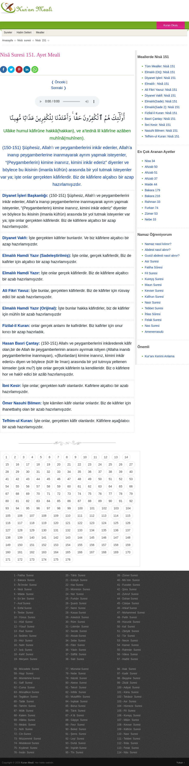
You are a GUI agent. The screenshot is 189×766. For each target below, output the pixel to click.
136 (115, 530)
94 (17, 508)
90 (110, 501)
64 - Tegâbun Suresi (26, 696)
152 (43, 545)
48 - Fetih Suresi (127, 617)
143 (68, 537)
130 (43, 530)
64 (110, 486)
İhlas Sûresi (152, 314)
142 (55, 537)
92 (131, 501)
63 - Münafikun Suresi (26, 692)
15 (7, 464)
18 (38, 464)
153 (55, 545)
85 (59, 501)
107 (31, 515)
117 (19, 523)
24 (100, 464)
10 (85, 457)
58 (48, 486)
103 (116, 508)
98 (59, 508)
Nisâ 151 (40, 40)
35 (79, 471)
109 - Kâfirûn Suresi (128, 729)
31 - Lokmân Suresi (77, 626)
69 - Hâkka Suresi (24, 719)
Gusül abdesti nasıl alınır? (162, 255)
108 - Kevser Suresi (128, 724)
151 (31, 545)
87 (79, 501)
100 (80, 508)
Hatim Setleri (24, 32)
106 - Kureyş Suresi (128, 715)
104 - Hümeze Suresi (129, 705)
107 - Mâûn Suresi (128, 719)
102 (104, 508)
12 (105, 457)
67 (7, 493)
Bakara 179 (152, 190)
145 (91, 537)
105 (8, 515)
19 (48, 464)
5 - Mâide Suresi (24, 594)
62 (89, 486)
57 (38, 486)
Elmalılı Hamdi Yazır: (21, 273)
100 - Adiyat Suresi (128, 687)
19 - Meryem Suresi (25, 659)
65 (120, 486)
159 (127, 545)
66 (131, 486)
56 (28, 486)
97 (48, 508)
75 (89, 493)
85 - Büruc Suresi (75, 705)
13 (116, 457)
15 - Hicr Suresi (23, 640)
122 (79, 523)
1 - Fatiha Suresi (24, 575)
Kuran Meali (27, 762)
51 (110, 479)
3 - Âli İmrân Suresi (25, 584)
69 (28, 493)
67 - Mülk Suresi (23, 710)
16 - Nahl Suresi (23, 645)
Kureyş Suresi (154, 279)
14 (126, 457)
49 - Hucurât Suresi (128, 621)
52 (120, 479)
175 (55, 559)
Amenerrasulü (154, 331)
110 (68, 515)
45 (48, 479)
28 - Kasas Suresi (76, 612)
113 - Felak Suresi (128, 747)
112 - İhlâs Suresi (127, 743)
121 (68, 523)
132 (68, 530)
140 (31, 537)
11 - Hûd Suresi (23, 621)
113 (103, 515)
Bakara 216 (152, 196)
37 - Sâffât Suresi (76, 654)
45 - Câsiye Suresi (128, 603)
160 (8, 552)
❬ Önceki (58, 82)
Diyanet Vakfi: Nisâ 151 (160, 95)
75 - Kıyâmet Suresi (25, 747)
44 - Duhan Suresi (127, 598)
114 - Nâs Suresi (127, 752)
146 (103, 537)
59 (59, 486)
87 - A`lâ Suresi (75, 715)
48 (79, 479)
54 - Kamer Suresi (128, 645)
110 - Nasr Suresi (127, 733)
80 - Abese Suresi (76, 682)
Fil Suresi (151, 273)
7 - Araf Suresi (22, 603)
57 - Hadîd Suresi (127, 659)
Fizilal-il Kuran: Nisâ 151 (161, 113)
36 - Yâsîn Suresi (76, 649)
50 (100, 479)
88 (89, 501)
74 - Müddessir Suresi (26, 743)
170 (127, 552)
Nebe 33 (150, 219)
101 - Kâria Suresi (127, 692)
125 (115, 523)
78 (120, 493)
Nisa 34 (150, 161)
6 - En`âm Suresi (24, 598)
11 (95, 457)
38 (110, 471)
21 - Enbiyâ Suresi (76, 580)
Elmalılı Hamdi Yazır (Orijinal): (29, 308)
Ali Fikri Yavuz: (16, 290)
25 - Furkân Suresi (76, 598)
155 (79, 545)
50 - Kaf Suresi (126, 626)
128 (19, 530)
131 (55, 530)
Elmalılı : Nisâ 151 (157, 83)
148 (127, 537)
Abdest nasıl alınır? (158, 249)
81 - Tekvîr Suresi (76, 687)
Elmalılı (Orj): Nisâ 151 (160, 72)
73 (69, 493)
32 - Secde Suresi (76, 631)
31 (38, 471)
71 (48, 493)
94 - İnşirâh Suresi (76, 747)
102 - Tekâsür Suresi (129, 696)
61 (79, 486)
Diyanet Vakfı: (15, 238)
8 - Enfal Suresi (23, 608)
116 (8, 523)
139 (19, 537)
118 (31, 523)
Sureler (8, 32)
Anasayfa (7, 40)
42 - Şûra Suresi (126, 589)
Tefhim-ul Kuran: (17, 421)
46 (59, 479)
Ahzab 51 (151, 172)
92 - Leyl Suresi (75, 738)
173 (31, 559)
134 (91, 530)
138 (8, 537)
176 (68, 559)
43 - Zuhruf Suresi (127, 594)
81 (17, 501)
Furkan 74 (151, 208)
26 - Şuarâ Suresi (76, 603)
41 (7, 479)
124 (103, 523)
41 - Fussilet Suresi (128, 584)
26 (120, 464)
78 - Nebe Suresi (75, 673)
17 (28, 464)
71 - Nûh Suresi (23, 729)
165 (68, 552)
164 (55, 552)
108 (43, 515)
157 (103, 545)
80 (7, 501)
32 (48, 471)
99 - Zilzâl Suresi (127, 682)
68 (17, 493)
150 (19, 545)
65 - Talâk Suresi (24, 701)
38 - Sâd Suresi (75, 659)
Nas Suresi (152, 325)
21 (69, 464)
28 (7, 471)
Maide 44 (151, 184)
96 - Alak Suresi (126, 668)
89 (100, 501)
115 (127, 515)
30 (28, 471)
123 (91, 523)
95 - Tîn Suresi (74, 752)
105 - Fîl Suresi (126, 710)
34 (69, 471)
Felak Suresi (153, 320)
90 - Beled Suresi (76, 729)
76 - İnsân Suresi (24, 752)
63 (100, 486)
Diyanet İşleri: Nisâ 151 (160, 78)
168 (103, 552)
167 (91, 552)
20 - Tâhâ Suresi (75, 575)
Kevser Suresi (154, 290)
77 (110, 493)
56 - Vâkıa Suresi (127, 654)
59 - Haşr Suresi (23, 673)
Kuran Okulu (170, 25)
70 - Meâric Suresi (25, 724)
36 (89, 471)
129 (31, 530)
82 (28, 501)
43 (28, 479)
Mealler (40, 32)
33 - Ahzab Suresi (76, 635)
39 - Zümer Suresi (127, 575)
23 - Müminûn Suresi (78, 589)
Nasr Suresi (152, 302)
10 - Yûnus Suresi (24, 617)
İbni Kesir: (11, 386)
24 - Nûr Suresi (75, 594)
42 (17, 479)
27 (131, 464)
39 (120, 471)
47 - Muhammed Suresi (131, 612)
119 (43, 523)
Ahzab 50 (151, 166)
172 (19, 559)
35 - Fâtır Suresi (75, 645)
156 (91, 545)
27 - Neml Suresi (75, 608)
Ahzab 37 (151, 178)
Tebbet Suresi (154, 308)
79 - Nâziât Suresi (76, 678)
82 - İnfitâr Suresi (76, 692)
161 (19, 552)
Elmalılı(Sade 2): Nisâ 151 (162, 107)
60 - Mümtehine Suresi (27, 678)
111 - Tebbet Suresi (128, 738)
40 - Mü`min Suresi (128, 580)
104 (128, 508)
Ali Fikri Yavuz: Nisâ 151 (161, 89)
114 (115, 515)
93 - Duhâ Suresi (75, 743)
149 (8, 545)
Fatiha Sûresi (153, 267)
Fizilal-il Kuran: (16, 326)
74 (79, 493)
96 (38, 508)
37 (100, 471)
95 (28, 508)
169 (115, 552)
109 (55, 515)
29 (17, 471)
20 (59, 464)
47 (69, 479)
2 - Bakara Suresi (24, 580)
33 (59, 471)
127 (8, 530)
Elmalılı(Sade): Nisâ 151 (161, 101)
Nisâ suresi (24, 40)
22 (79, 464)
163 (43, 552)
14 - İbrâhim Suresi (25, 635)
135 (103, 530)
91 (120, 501)
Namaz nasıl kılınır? (158, 244)
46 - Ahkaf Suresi (127, 608)
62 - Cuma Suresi (24, 687)
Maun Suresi (153, 285)
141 (43, 537)
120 (55, 523)
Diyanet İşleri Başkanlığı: (25, 195)
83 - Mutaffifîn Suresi (78, 696)
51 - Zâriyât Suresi (128, 631)
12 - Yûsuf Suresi (24, 626)
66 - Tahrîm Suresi (25, 705)
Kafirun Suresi (154, 296)
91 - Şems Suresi (76, 733)
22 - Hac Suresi (74, 584)
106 (19, 515)
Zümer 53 (151, 213)
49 (89, 479)
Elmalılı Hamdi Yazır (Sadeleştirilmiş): (36, 255)
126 (127, 523)
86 (69, 501)
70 (38, 493)
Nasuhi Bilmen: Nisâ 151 (161, 130)
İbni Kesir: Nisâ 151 (158, 124)
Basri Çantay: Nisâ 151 (160, 118)
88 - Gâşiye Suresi (76, 719)
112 (91, 515)
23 (89, 464)
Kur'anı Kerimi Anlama (159, 356)
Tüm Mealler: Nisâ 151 (160, 66)
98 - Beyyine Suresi (128, 678)
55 (17, 486)
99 (69, 508)
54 (7, 486)
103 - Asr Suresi (126, 701)
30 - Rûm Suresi (75, 621)
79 (131, 493)
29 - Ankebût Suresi (77, 617)
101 (92, 508)
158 (115, 545)
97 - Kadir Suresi (127, 673)
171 (8, 559)
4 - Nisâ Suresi (23, 589)
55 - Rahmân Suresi (129, 649)
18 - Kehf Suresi (23, 654)
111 (79, 515)
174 (43, 559)
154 (68, 545)
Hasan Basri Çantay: (21, 343)
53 (131, 479)
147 (115, 537)
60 (69, 486)
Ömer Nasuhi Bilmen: (22, 403)
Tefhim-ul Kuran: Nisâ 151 (162, 136)
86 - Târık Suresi (75, 710)
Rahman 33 (152, 201)
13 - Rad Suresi (23, 631)
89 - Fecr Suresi (75, 724)
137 (127, 530)
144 (79, 537)
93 (7, 508)
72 (59, 493)
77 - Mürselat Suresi (77, 668)
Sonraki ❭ (59, 88)
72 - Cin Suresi (22, 733)
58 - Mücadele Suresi (26, 668)
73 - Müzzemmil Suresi (27, 738)
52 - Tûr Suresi (126, 635)
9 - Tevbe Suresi (23, 612)
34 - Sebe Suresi (75, 640)
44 (38, 479)
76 (100, 493)
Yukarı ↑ (180, 762)
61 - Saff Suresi (23, 682)
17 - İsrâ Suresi (23, 649)
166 (79, 552)
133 (79, 530)
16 (17, 464)
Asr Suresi (152, 261)
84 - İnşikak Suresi (76, 701)
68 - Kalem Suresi (24, 715)
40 (131, 471)
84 (48, 501)
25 (110, 464)
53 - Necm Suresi (127, 640)
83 (38, 501)
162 (31, 552)
